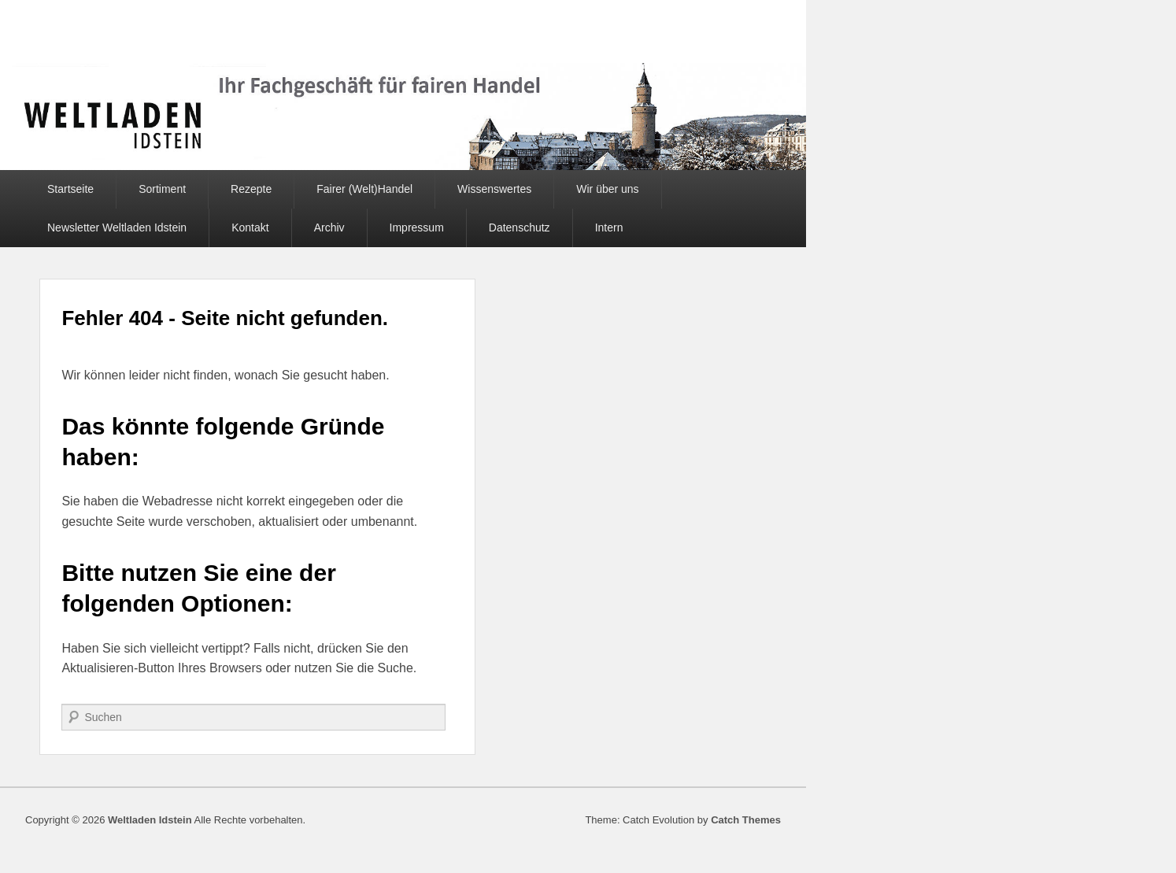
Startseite (70, 189)
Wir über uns (607, 189)
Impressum (417, 227)
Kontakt (249, 227)
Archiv (329, 227)
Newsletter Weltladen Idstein (117, 227)
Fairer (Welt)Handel (364, 189)
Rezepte (251, 189)
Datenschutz (519, 227)
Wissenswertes (494, 189)
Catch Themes (746, 820)
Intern (609, 227)
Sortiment (162, 189)
